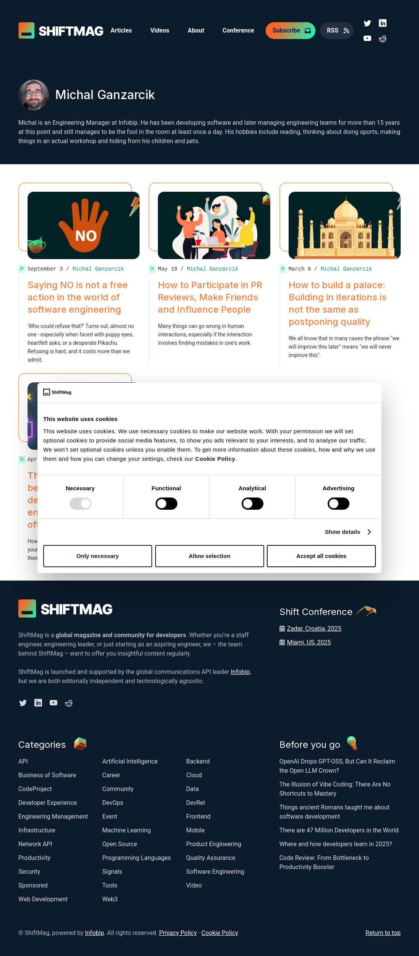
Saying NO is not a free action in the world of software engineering (78, 297)
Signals (112, 871)
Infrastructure (36, 830)
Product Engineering (213, 844)
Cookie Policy (215, 458)
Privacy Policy (178, 932)
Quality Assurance (210, 857)
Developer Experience (47, 802)
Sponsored (33, 885)
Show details (343, 532)
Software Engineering (215, 871)
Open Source (119, 844)
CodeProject (35, 789)
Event (109, 816)
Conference (238, 30)
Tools (109, 885)
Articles (121, 30)
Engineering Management (53, 816)
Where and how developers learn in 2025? (335, 844)
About (196, 30)
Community (118, 789)
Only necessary (97, 556)
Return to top (383, 932)
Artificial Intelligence (130, 761)
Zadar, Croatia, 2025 (314, 628)
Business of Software (47, 775)
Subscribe (286, 30)
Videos (159, 30)
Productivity (34, 857)
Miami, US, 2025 (309, 642)
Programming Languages (136, 857)
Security (29, 871)
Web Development (43, 899)
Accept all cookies (321, 556)
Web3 (110, 899)
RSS (332, 30)
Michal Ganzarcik (98, 268)
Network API (35, 844)
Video (194, 885)
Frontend (198, 816)
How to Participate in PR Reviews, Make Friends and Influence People (210, 297)
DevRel (195, 802)
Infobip (240, 671)
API (23, 761)
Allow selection (209, 556)
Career (111, 775)
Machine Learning (126, 830)
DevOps (112, 802)
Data (192, 789)
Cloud (194, 775)
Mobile (195, 830)
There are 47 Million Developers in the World (339, 830)
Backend (198, 761)
